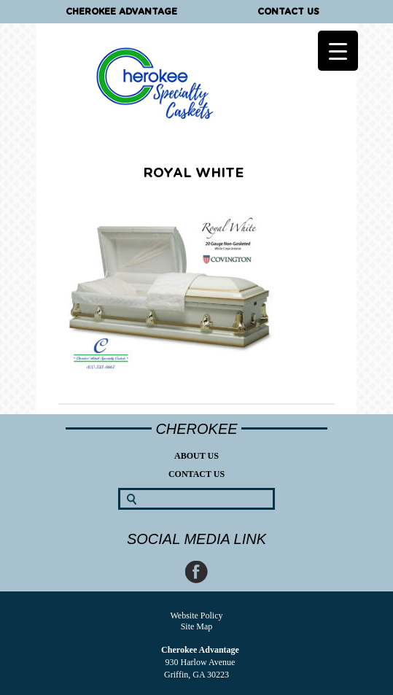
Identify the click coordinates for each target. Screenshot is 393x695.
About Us (196, 456)
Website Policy (196, 615)
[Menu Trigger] (338, 51)
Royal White (193, 173)
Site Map (197, 626)
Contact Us (288, 11)
